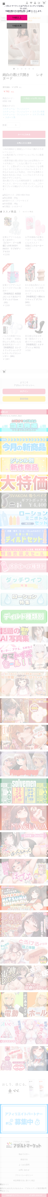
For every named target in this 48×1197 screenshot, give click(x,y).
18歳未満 (17, 25)
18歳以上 (17, 17)
